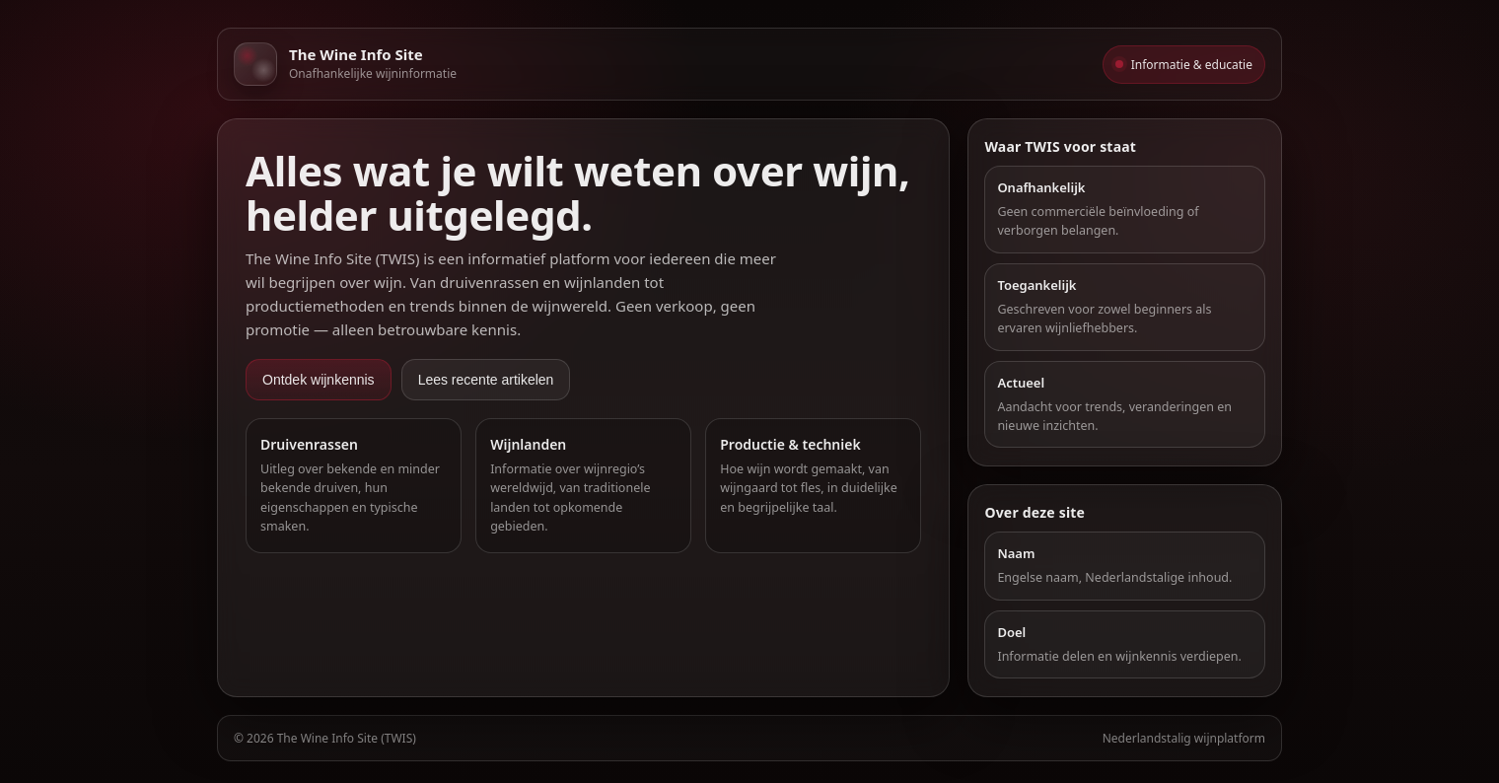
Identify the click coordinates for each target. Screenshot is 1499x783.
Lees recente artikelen (486, 380)
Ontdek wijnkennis (318, 380)
